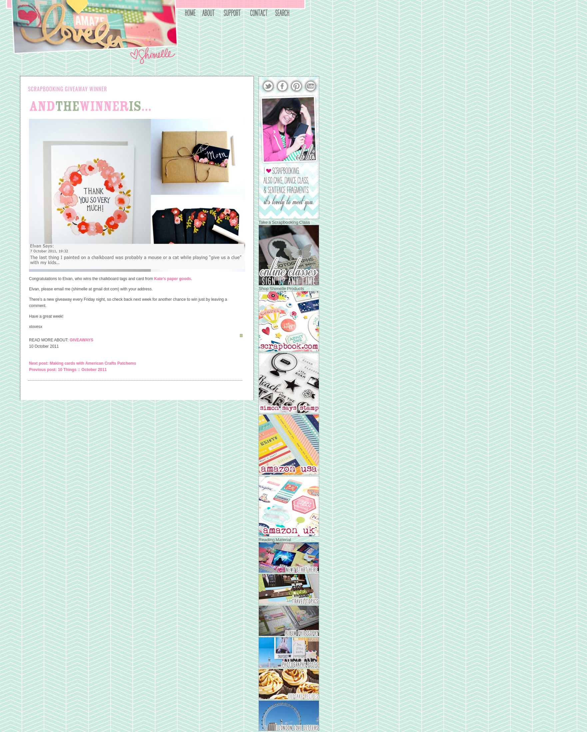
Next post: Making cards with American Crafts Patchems (82, 363)
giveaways (81, 340)
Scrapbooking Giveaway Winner (67, 89)
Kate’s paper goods (172, 278)
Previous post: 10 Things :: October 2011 (68, 369)
